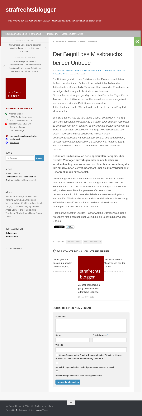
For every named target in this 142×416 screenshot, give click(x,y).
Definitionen (11, 233)
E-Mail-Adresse (100, 335)
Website (59, 345)
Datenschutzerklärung (72, 34)
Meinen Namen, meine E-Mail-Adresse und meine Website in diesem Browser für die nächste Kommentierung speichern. (88, 357)
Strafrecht (12, 142)
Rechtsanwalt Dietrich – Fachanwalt (23, 34)
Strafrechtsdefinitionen (69, 41)
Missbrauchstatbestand (92, 242)
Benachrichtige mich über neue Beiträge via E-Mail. (79, 376)
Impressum (52, 34)
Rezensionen (12, 236)
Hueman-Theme (41, 410)
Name (58, 335)
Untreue (92, 41)
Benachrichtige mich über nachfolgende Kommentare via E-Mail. (85, 367)
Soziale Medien (14, 249)
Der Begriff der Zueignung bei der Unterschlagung (62, 263)
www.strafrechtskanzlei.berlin (21, 136)
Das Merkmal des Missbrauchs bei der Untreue (114, 263)
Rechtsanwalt (12, 176)
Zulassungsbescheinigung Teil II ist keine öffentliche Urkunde (89, 288)
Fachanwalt (13, 139)
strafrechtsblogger (31, 9)
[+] (35, 180)
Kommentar (61, 316)
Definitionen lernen (74, 242)
